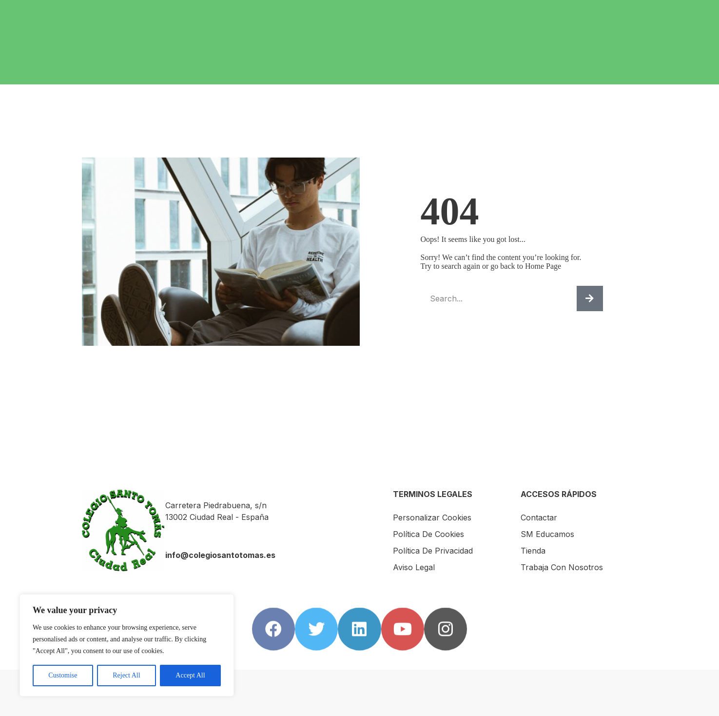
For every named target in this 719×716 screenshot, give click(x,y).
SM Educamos (630, 11)
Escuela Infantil (240, 11)
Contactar (569, 11)
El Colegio (308, 11)
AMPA (522, 11)
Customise (62, 675)
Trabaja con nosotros (258, 20)
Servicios (371, 11)
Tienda (188, 20)
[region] (126, 645)
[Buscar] (590, 298)
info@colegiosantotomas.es (220, 555)
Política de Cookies (428, 534)
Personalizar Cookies (432, 517)
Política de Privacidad (433, 551)
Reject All (126, 675)
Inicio (185, 11)
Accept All (190, 675)
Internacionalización (451, 11)
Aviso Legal (414, 567)
